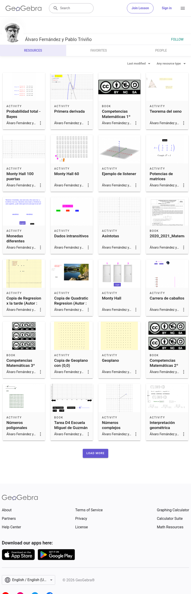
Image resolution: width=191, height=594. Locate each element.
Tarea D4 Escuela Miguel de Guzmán (71, 425)
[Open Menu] (182, 8)
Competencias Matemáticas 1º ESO (116, 116)
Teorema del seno (166, 111)
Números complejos (111, 425)
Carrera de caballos (167, 298)
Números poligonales (16, 425)
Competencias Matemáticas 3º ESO (20, 365)
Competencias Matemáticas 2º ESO (164, 365)
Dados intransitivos (71, 236)
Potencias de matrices (161, 176)
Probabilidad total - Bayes (23, 114)
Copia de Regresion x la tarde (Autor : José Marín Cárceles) (23, 306)
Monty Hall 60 (66, 173)
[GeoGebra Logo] (24, 8)
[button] (95, 453)
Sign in (167, 8)
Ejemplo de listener (119, 173)
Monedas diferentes (15, 238)
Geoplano (110, 360)
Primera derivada (69, 111)
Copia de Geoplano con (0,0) (71, 363)
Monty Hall (111, 298)
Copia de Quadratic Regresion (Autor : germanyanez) (71, 303)
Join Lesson (140, 8)
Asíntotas (110, 236)
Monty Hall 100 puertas (20, 176)
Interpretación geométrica (162, 425)
